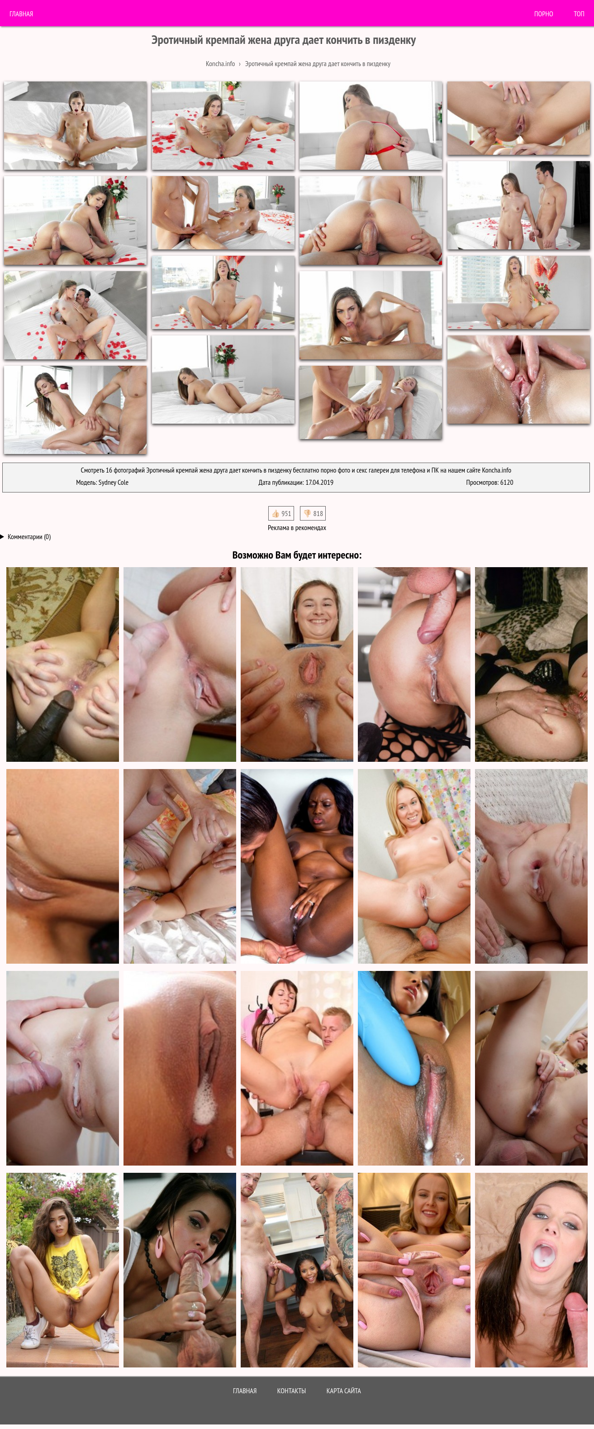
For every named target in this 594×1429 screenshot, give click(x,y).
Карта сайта (344, 1390)
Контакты (291, 1390)
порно (543, 13)
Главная (21, 13)
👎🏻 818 (313, 513)
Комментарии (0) (29, 536)
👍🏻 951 (281, 513)
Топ (579, 13)
